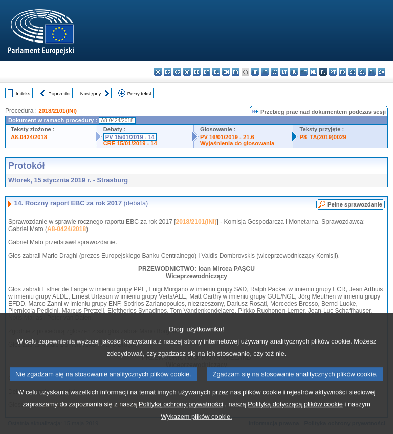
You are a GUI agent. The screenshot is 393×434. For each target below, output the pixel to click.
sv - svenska (381, 72)
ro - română (342, 72)
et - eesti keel (206, 72)
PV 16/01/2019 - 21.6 (227, 137)
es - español (167, 72)
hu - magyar (294, 72)
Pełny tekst (139, 93)
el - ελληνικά (216, 72)
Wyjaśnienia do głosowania (237, 143)
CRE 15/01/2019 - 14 (130, 143)
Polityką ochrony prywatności (181, 419)
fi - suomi (372, 72)
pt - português (333, 72)
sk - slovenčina (352, 72)
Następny (90, 93)
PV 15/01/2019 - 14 (130, 137)
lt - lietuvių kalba (284, 72)
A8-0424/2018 (29, 137)
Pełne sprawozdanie (355, 204)
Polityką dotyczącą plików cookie (295, 419)
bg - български (158, 72)
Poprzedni (59, 93)
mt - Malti (304, 72)
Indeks (23, 93)
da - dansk (187, 72)
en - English (226, 72)
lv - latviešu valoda (274, 72)
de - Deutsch (197, 72)
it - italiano (265, 72)
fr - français (235, 72)
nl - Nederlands (313, 72)
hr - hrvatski (255, 72)
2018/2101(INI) (57, 111)
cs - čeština (177, 72)
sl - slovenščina (362, 72)
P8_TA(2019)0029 (322, 137)
